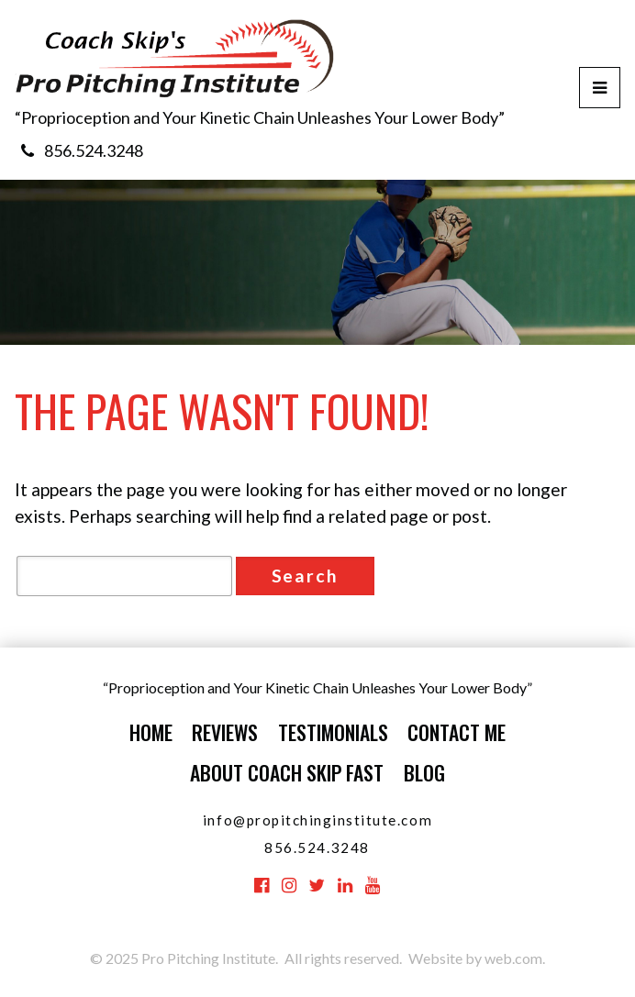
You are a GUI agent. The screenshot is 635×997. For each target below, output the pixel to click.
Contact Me (456, 732)
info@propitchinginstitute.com (317, 820)
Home (151, 732)
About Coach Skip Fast (287, 772)
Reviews (225, 732)
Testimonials (333, 732)
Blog (424, 772)
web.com (513, 958)
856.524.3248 (93, 150)
